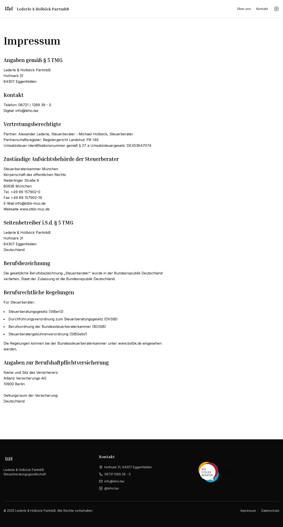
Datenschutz (270, 510)
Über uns (244, 9)
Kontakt (262, 9)
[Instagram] (276, 9)
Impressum (248, 510)
